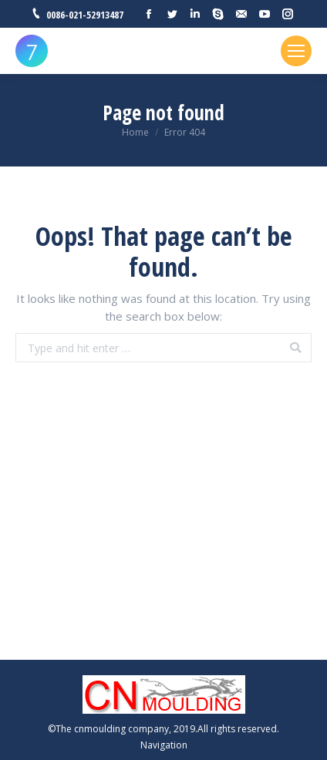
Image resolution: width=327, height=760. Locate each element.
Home (135, 132)
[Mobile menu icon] (296, 50)
